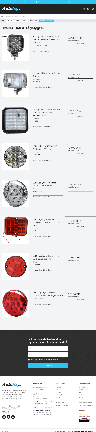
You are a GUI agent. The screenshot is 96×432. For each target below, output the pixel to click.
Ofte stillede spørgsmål (86, 405)
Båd (57, 389)
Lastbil (58, 397)
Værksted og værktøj (62, 405)
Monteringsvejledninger (86, 402)
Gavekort (81, 392)
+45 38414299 (39, 389)
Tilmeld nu (48, 365)
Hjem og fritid (60, 395)
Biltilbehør (59, 387)
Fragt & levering (83, 389)
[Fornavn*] (48, 348)
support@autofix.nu (41, 387)
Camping (58, 392)
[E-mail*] (48, 354)
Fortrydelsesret (83, 387)
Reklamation (82, 410)
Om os (81, 407)
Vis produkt (80, 43)
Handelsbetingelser (84, 395)
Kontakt (81, 397)
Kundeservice (83, 400)
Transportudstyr (60, 402)
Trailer (57, 400)
